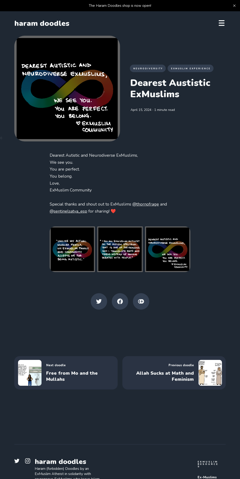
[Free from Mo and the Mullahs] (66, 372)
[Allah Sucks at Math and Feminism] (174, 372)
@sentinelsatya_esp (68, 211)
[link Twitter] (18, 462)
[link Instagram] (29, 462)
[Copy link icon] (141, 301)
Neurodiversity (148, 68)
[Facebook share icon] (120, 301)
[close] (234, 5)
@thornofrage (145, 204)
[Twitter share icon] (99, 301)
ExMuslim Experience (191, 68)
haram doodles (41, 23)
